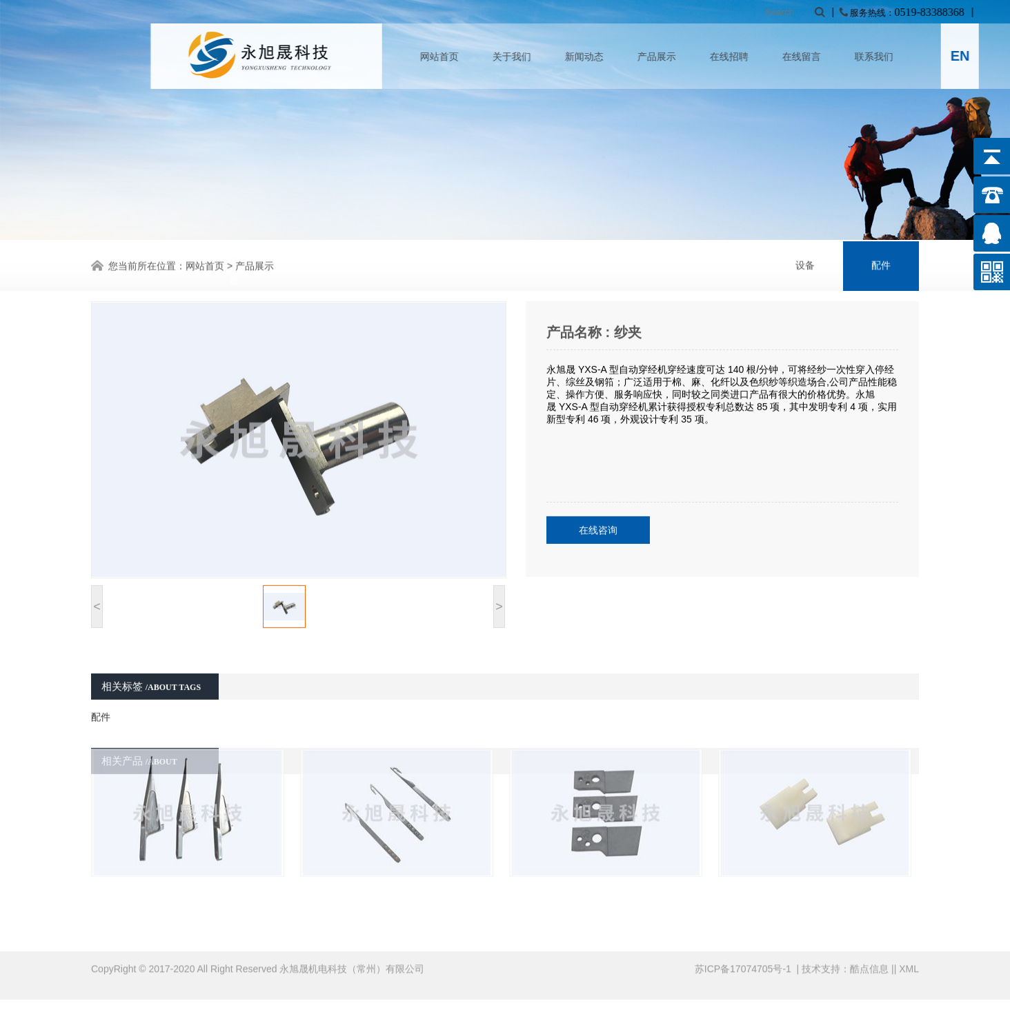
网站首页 (532, 56)
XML (909, 957)
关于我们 (605, 56)
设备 (805, 264)
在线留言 (894, 56)
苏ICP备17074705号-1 (744, 957)
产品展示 (750, 56)
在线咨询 (598, 508)
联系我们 (967, 56)
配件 (881, 264)
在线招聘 (822, 56)
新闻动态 (677, 56)
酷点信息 (869, 957)
